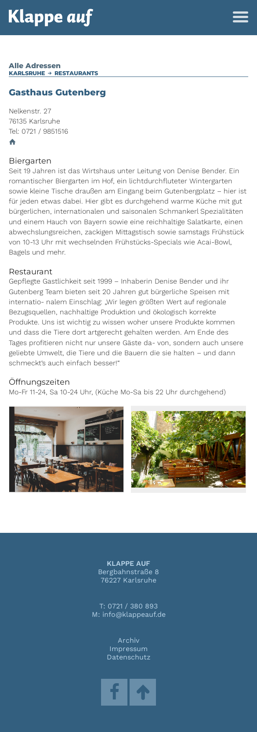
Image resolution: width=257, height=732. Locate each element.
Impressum (128, 649)
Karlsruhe (27, 73)
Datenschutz (129, 657)
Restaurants (76, 73)
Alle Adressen (35, 66)
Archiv (128, 640)
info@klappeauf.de (134, 614)
